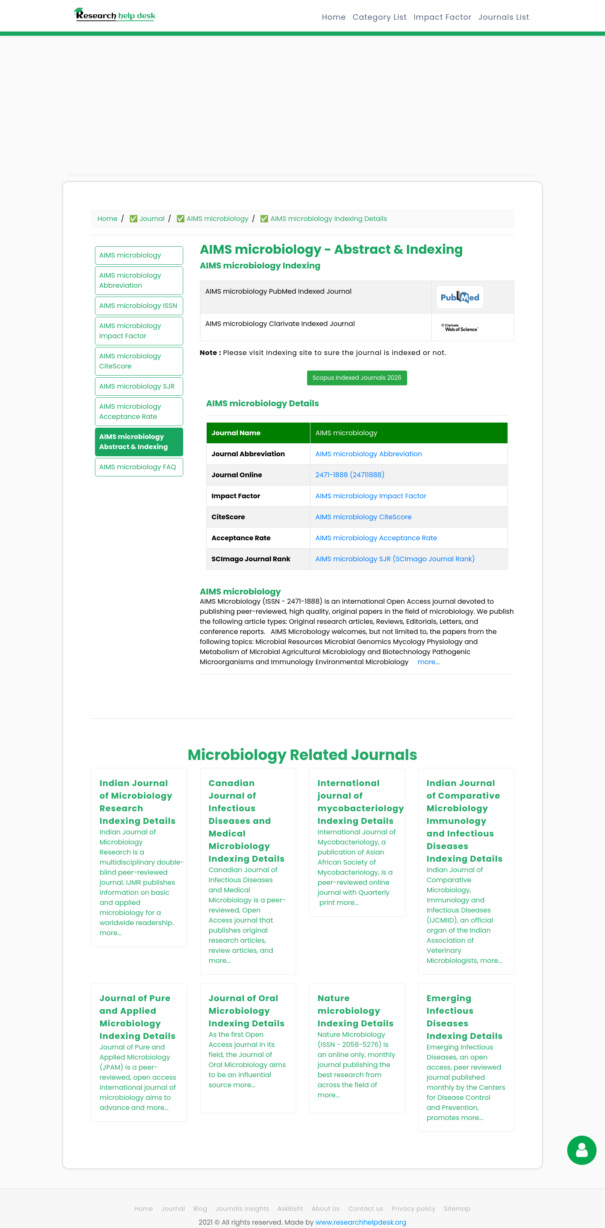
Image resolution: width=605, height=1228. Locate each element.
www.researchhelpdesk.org (361, 1222)
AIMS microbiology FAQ (137, 467)
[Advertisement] (142, 109)
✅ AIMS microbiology (212, 219)
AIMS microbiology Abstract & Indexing (133, 442)
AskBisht (290, 1208)
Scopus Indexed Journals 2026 (357, 377)
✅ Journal (147, 219)
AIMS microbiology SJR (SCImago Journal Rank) (395, 559)
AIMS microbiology (130, 255)
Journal (173, 1208)
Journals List (504, 17)
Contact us (365, 1208)
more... (429, 662)
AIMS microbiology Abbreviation (130, 280)
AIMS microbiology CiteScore (130, 361)
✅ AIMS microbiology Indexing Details (323, 219)
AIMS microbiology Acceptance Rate (130, 411)
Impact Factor (442, 17)
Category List (379, 17)
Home (334, 17)
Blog (201, 1208)
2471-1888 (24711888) (350, 475)
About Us (326, 1208)
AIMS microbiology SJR (136, 386)
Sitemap (457, 1208)
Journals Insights (242, 1208)
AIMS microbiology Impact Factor (130, 331)
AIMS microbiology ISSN (138, 305)
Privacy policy (414, 1208)
